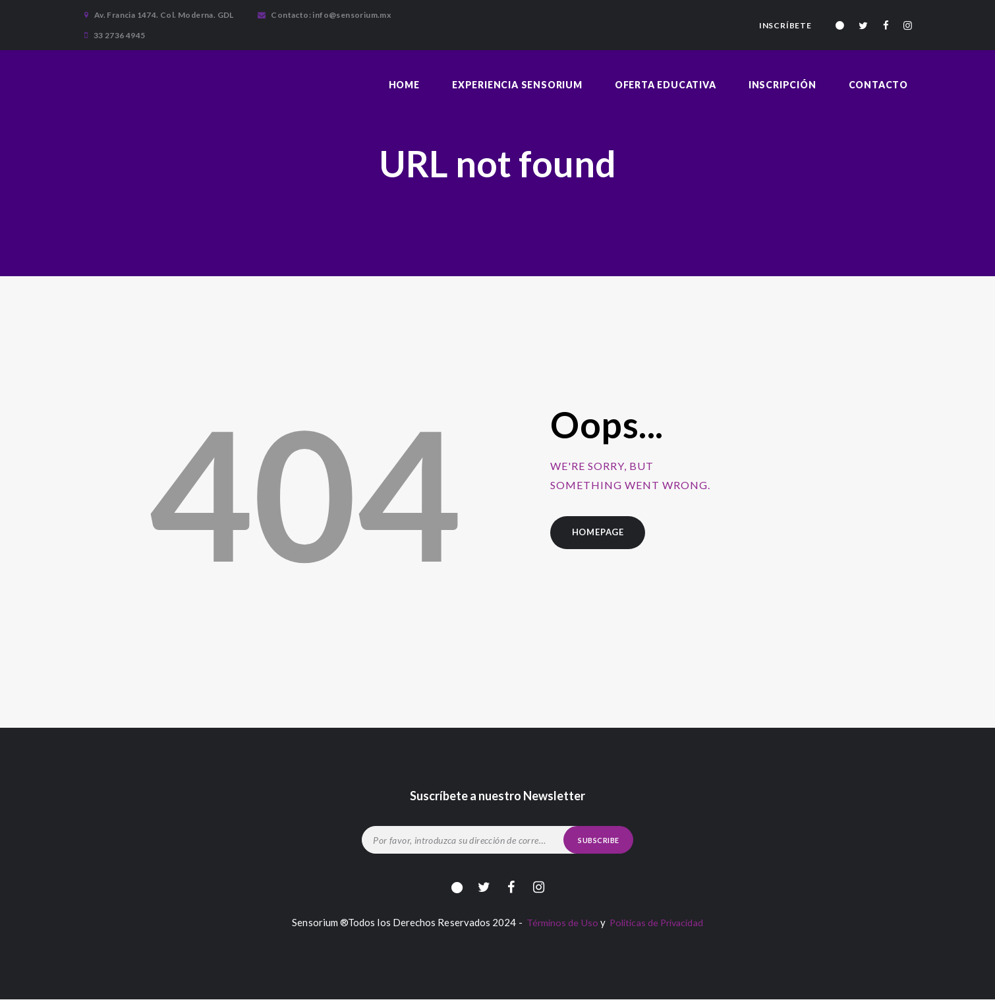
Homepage (599, 532)
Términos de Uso (558, 923)
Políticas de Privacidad (657, 923)
